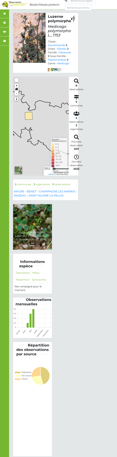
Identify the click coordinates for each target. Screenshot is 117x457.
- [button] (16, 93)
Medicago (63, 63)
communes (23, 184)
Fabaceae (65, 52)
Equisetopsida (56, 45)
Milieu (36, 272)
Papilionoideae (57, 59)
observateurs (61, 184)
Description (23, 272)
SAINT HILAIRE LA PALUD (46, 195)
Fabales (61, 48)
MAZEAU (20, 195)
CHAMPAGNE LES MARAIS (57, 191)
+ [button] (16, 86)
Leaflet (50, 174)
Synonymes (39, 279)
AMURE (19, 191)
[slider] (54, 168)
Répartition (22, 279)
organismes (41, 184)
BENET (31, 191)
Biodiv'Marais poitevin (44, 4)
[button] (17, 90)
